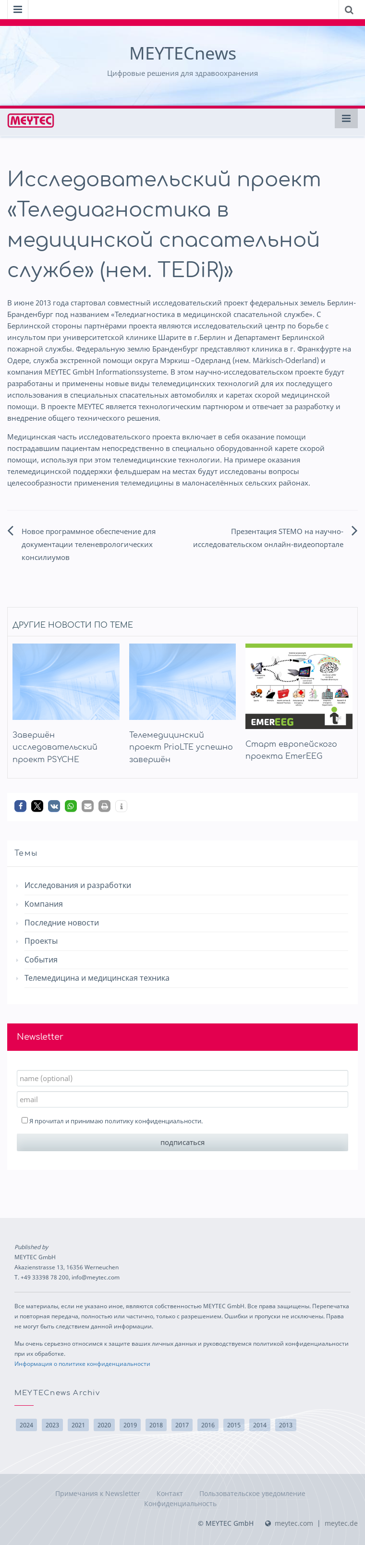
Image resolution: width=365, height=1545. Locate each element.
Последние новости (61, 922)
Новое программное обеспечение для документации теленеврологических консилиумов (89, 544)
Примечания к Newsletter (97, 1493)
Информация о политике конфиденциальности (82, 1363)
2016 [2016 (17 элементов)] (208, 1425)
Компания (43, 904)
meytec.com (294, 1523)
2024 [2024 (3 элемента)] (26, 1425)
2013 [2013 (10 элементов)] (285, 1425)
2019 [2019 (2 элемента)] (130, 1425)
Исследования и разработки (77, 885)
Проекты (41, 941)
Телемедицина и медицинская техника (97, 978)
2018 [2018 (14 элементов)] (156, 1425)
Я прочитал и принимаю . (112, 1121)
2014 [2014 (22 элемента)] (260, 1425)
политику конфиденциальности (153, 1121)
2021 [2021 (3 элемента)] (78, 1425)
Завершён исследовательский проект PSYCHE (54, 747)
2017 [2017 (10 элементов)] (182, 1425)
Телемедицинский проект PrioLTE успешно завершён (181, 747)
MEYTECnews (182, 53)
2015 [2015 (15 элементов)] (234, 1425)
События (41, 959)
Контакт (170, 1493)
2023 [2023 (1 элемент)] (52, 1425)
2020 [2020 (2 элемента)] (104, 1425)
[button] (20, 806)
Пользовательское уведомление (252, 1493)
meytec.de (341, 1523)
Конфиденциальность (180, 1503)
